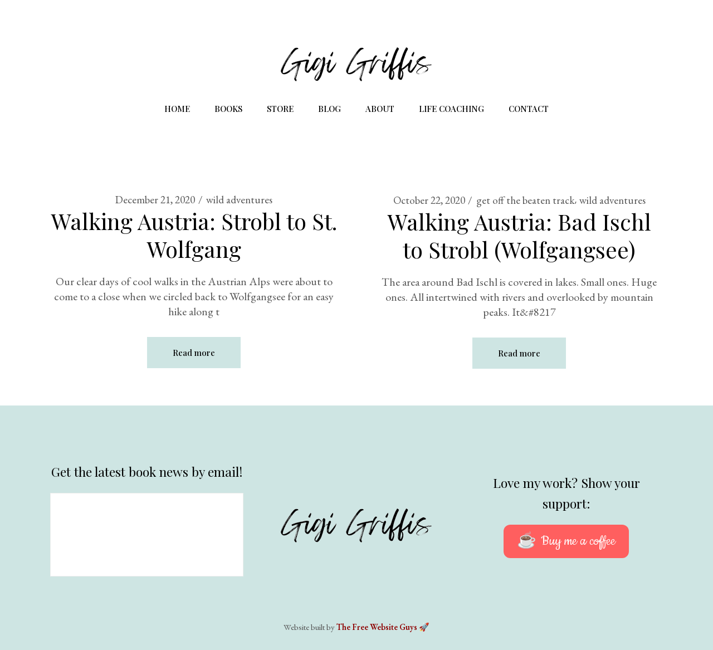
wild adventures (239, 199)
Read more (194, 352)
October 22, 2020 (429, 200)
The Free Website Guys (376, 627)
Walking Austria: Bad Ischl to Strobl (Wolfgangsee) (519, 235)
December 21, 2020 (155, 199)
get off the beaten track (525, 200)
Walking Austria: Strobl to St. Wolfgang (194, 234)
